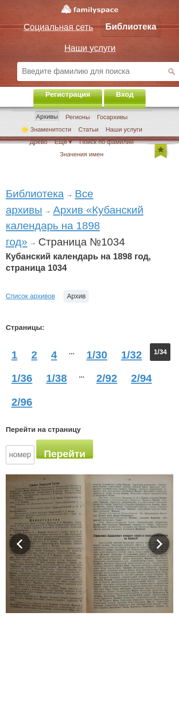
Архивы (47, 116)
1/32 (131, 355)
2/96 (21, 402)
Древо (38, 141)
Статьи (88, 129)
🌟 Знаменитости (46, 129)
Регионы (77, 117)
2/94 (141, 378)
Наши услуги (123, 129)
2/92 (106, 378)
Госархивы (112, 117)
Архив (76, 296)
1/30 (96, 355)
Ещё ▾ (63, 141)
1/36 (21, 378)
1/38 (56, 378)
